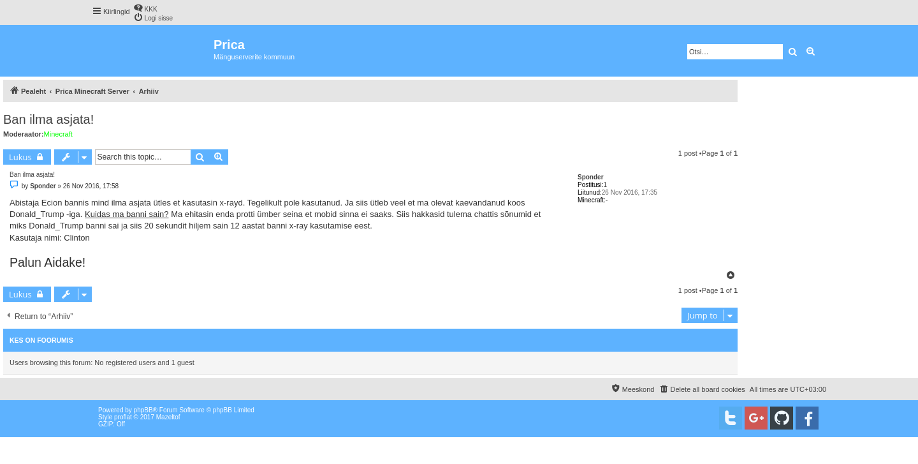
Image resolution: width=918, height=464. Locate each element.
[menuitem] (145, 8)
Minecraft (58, 134)
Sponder (591, 177)
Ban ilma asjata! (48, 119)
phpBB (143, 410)
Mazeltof (168, 417)
